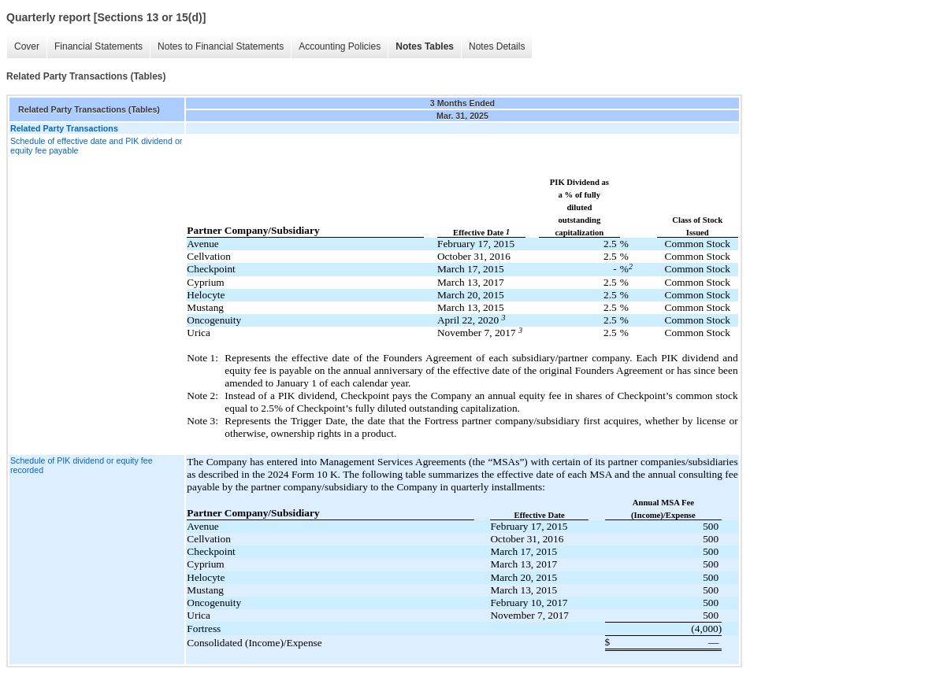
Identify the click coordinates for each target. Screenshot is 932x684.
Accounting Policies (340, 46)
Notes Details (497, 46)
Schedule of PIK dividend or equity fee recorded (81, 465)
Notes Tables (424, 46)
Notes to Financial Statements (221, 46)
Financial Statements (98, 46)
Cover (26, 46)
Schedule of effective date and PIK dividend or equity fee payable (96, 145)
